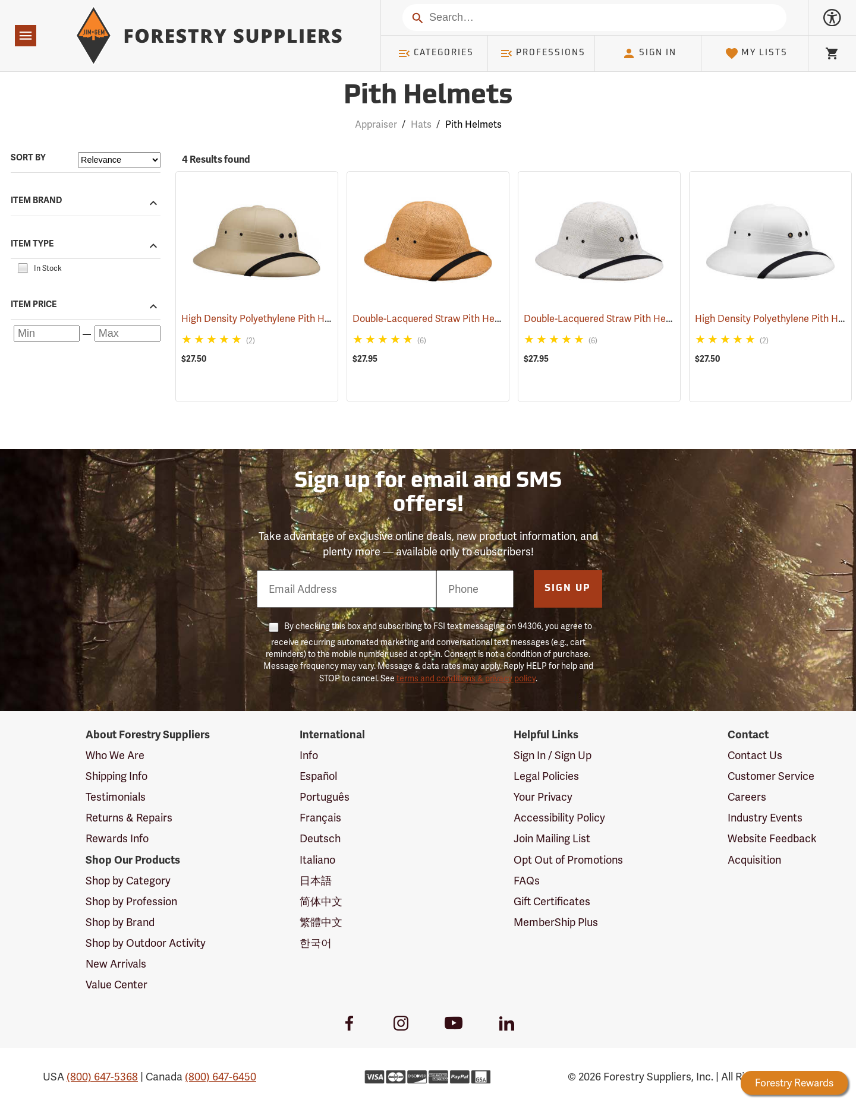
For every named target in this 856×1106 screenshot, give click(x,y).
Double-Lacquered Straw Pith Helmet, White (636, 318)
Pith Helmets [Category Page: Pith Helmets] (428, 96)
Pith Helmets (473, 124)
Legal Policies (546, 776)
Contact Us (755, 755)
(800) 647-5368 (102, 1076)
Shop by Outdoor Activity (146, 943)
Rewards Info (117, 838)
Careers (747, 797)
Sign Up (568, 588)
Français (320, 817)
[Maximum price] (127, 334)
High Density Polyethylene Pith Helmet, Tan (292, 318)
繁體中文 (321, 922)
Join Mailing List (552, 838)
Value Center (116, 984)
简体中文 (321, 901)
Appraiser (376, 124)
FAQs (527, 880)
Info (309, 755)
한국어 (316, 943)
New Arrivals (116, 964)
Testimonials (116, 797)
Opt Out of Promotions (568, 860)
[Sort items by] (119, 160)
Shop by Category (128, 880)
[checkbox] (23, 267)
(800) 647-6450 (220, 1076)
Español (318, 776)
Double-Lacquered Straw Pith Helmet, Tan (460, 318)
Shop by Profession (131, 901)
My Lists (756, 53)
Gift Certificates (552, 901)
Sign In (649, 53)
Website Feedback (772, 838)
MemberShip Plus (556, 922)
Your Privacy (543, 797)
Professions (542, 53)
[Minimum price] (47, 334)
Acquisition (754, 860)
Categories (435, 53)
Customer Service (771, 776)
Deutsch (320, 838)
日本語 (316, 880)
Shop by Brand (120, 922)
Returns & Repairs (129, 817)
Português (325, 797)
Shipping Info (116, 776)
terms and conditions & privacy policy (466, 678)
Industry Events (765, 817)
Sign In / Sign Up (552, 755)
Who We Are (115, 755)
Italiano (317, 860)
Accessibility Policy (559, 817)
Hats (421, 124)
